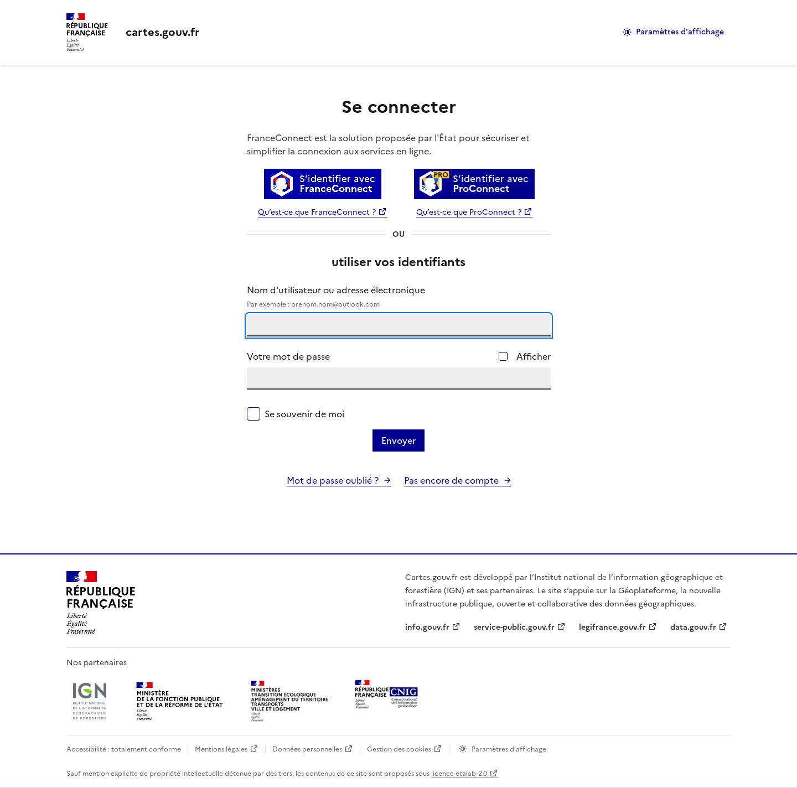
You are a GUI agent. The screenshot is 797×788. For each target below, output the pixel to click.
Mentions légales (221, 749)
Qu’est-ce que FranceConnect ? (317, 212)
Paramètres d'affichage (680, 32)
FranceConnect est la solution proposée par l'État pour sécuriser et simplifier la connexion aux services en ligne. (388, 144)
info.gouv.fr (427, 627)
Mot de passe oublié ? (333, 480)
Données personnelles (307, 749)
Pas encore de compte (451, 480)
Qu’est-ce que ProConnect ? (468, 212)
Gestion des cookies (399, 749)
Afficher (533, 356)
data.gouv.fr (693, 627)
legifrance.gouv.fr (612, 627)
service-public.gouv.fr (514, 627)
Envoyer (398, 440)
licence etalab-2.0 (459, 774)
